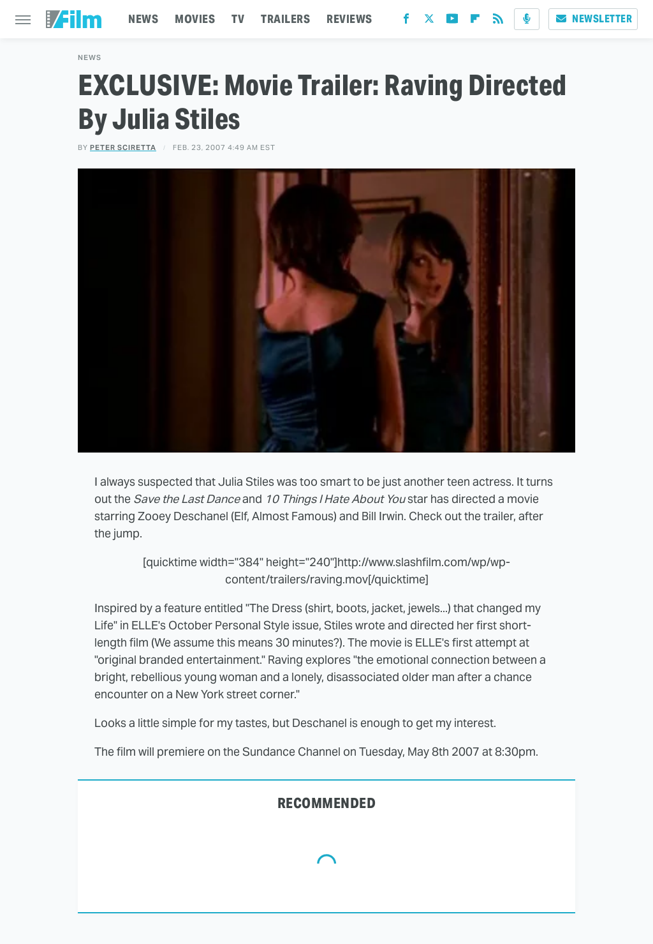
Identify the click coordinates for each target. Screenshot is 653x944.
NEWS (143, 18)
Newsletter (593, 19)
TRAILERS (285, 18)
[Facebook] (406, 21)
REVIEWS (349, 18)
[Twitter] (429, 21)
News (89, 58)
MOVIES (195, 18)
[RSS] (498, 21)
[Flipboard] (475, 21)
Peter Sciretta (123, 147)
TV (237, 18)
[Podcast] (526, 19)
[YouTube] (452, 21)
